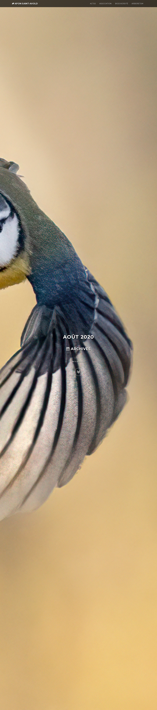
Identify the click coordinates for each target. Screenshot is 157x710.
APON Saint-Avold (25, 5)
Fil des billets (78, 362)
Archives (78, 349)
